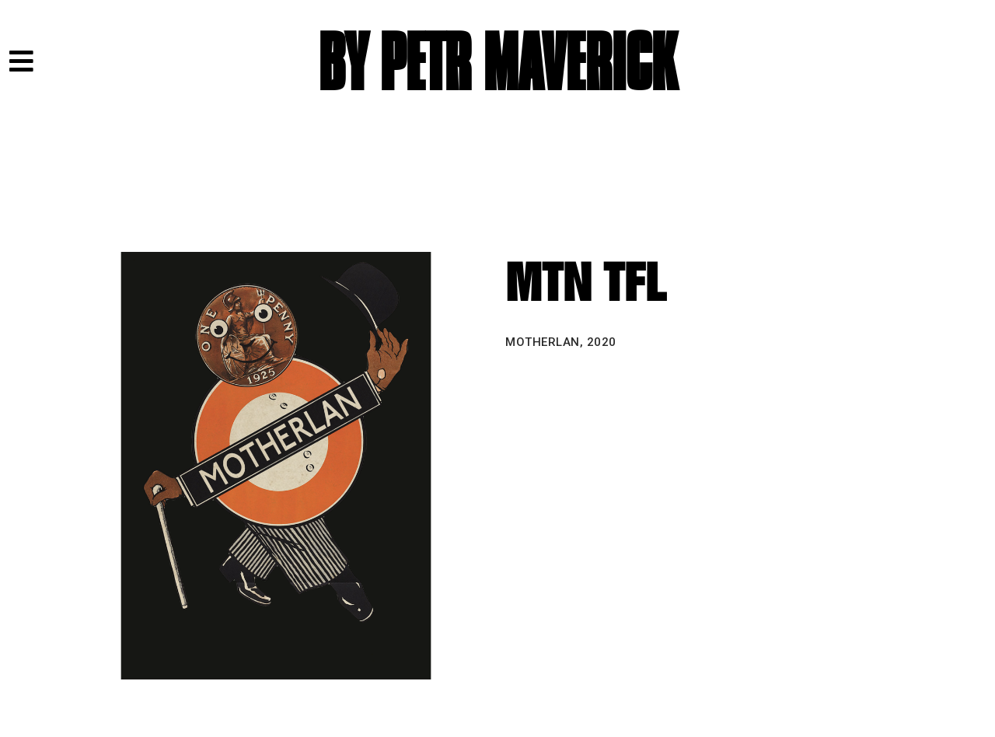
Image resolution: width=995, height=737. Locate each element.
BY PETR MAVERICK (497, 64)
